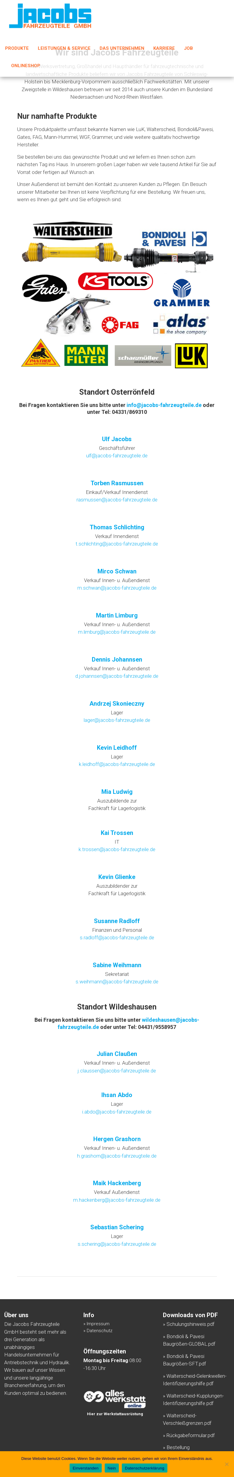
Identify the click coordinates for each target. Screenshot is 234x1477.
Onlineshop (25, 66)
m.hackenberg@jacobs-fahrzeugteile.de (116, 1200)
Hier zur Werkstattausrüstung (115, 1414)
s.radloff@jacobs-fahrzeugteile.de (117, 937)
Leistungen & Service (64, 49)
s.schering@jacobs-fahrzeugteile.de (117, 1244)
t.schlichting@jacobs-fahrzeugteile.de (117, 544)
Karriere (164, 49)
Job (188, 49)
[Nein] (227, 1464)
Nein (112, 1468)
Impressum (98, 1323)
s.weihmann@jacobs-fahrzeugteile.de (117, 982)
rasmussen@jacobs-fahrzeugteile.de (117, 500)
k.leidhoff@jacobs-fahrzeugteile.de (117, 764)
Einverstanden (85, 1468)
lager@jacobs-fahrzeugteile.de (117, 720)
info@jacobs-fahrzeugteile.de (164, 405)
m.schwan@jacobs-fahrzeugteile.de (117, 588)
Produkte (17, 49)
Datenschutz (99, 1330)
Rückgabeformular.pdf (190, 1435)
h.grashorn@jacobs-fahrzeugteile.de (117, 1156)
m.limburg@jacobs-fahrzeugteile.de (117, 632)
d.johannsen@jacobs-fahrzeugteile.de (116, 676)
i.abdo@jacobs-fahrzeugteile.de (117, 1112)
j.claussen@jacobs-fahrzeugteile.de (117, 1071)
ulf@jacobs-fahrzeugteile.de (117, 456)
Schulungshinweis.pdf (190, 1324)
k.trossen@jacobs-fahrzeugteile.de (117, 849)
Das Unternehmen (122, 49)
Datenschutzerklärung (144, 1468)
